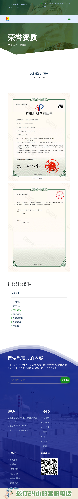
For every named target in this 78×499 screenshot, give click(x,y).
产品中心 (16, 306)
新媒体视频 (17, 318)
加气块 (45, 422)
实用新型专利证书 (23, 283)
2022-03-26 (39, 78)
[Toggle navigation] (69, 19)
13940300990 (26, 5)
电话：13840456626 (18, 430)
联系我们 (16, 326)
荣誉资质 (16, 310)
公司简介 (16, 302)
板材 (44, 432)
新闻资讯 (16, 322)
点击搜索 (65, 380)
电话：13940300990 (18, 426)
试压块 (45, 418)
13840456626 (13, 7)
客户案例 (16, 314)
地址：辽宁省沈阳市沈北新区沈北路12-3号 (55, 5)
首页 (11, 45)
